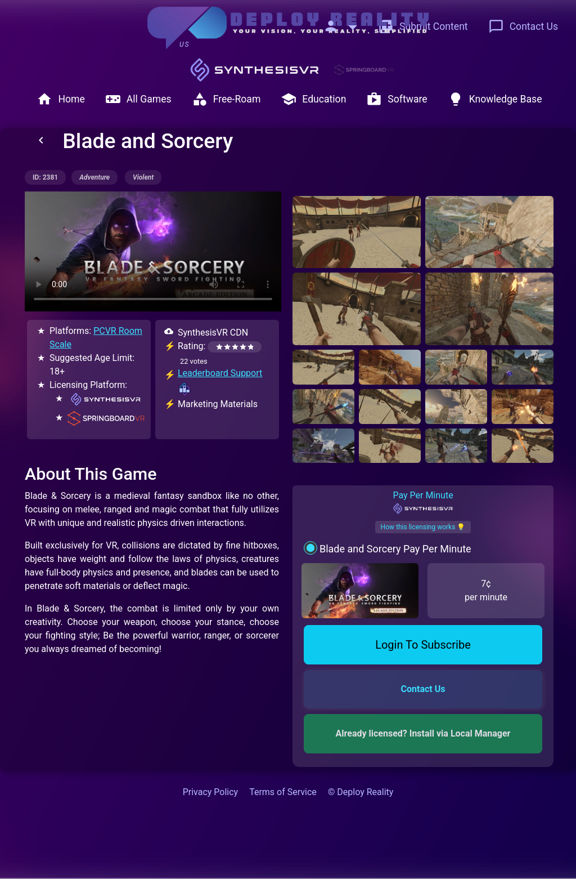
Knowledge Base (495, 99)
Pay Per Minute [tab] (422, 502)
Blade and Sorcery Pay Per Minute (395, 549)
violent (143, 177)
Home (60, 99)
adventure (94, 177)
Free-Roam (226, 99)
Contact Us (523, 26)
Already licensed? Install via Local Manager (423, 733)
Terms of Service (283, 792)
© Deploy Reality (361, 792)
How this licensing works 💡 (423, 527)
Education (313, 99)
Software (396, 99)
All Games (138, 99)
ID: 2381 (45, 177)
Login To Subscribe (423, 645)
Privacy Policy (210, 792)
